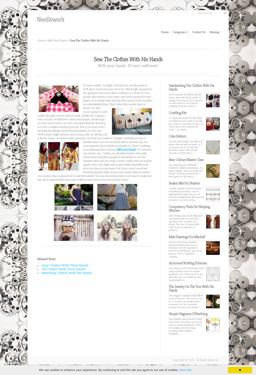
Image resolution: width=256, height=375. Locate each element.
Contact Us (199, 32)
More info (185, 370)
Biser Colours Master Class (186, 159)
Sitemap (214, 32)
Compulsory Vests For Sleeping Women (189, 208)
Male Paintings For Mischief (187, 236)
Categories (180, 32)
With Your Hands (58, 40)
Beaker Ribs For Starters (184, 183)
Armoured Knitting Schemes (188, 263)
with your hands (126, 149)
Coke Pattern (177, 136)
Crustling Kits (178, 112)
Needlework (50, 19)
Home (41, 40)
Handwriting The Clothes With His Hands (191, 87)
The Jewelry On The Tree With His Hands (191, 288)
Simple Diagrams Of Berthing (188, 313)
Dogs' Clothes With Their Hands (65, 265)
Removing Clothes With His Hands (67, 273)
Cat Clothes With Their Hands (64, 269)
